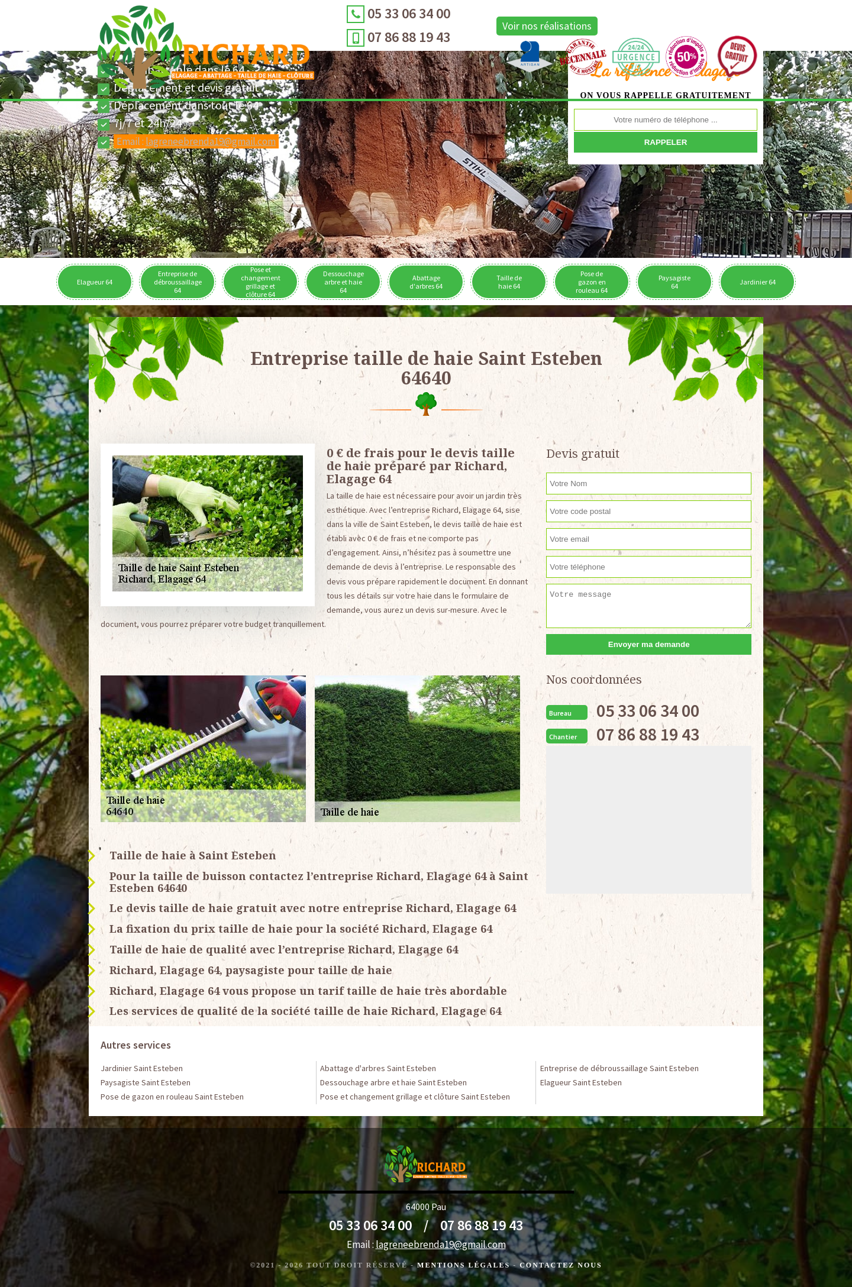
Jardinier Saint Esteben (142, 1068)
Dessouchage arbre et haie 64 (343, 282)
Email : (196, 141)
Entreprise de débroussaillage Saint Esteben (619, 1068)
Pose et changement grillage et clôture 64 (260, 282)
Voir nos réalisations (428, 26)
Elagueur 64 (94, 281)
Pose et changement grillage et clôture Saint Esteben (415, 1096)
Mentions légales (463, 1265)
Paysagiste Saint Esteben (146, 1082)
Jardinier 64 (758, 281)
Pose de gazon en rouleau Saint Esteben (172, 1096)
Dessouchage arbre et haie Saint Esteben (393, 1082)
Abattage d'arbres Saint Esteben (378, 1068)
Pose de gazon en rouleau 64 (592, 282)
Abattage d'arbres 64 (426, 281)
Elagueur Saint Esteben (581, 1082)
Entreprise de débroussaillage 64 (178, 282)
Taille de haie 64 (509, 281)
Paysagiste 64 (674, 281)
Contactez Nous (560, 1265)
